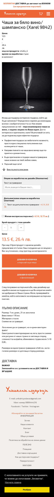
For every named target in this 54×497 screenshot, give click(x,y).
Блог (27, 432)
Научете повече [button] (13, 482)
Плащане (27, 449)
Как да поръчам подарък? (27, 457)
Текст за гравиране (13, 183)
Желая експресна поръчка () (25, 216)
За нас (27, 420)
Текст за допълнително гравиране (26, 205)
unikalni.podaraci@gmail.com (28, 398)
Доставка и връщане (27, 453)
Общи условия (27, 436)
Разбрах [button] (27, 490)
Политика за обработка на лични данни (27, 440)
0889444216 (31, 402)
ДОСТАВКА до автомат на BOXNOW (32, 3)
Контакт (27, 428)
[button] (26, 109)
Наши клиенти (27, 424)
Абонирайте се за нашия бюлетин (27, 413)
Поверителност (27, 461)
